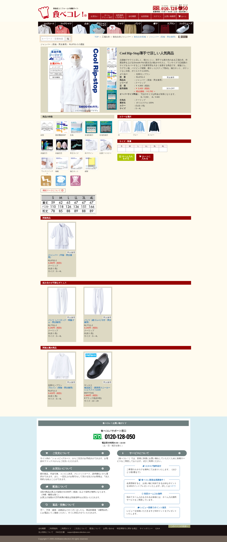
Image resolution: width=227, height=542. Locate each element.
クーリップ (140, 83)
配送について (95, 528)
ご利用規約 (53, 528)
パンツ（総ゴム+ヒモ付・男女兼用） (97, 321)
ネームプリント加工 (107, 16)
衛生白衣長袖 (140, 37)
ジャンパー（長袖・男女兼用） (163, 37)
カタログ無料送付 (152, 466)
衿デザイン (89, 153)
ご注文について (80, 528)
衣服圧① (44, 153)
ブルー (135, 135)
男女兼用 (170, 77)
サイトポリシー (146, 528)
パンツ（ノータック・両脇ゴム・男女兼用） (61, 321)
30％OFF (170, 88)
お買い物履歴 (170, 16)
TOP (97, 37)
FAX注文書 (60, 532)
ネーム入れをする (126, 157)
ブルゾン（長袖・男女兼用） (61, 388)
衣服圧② (58, 153)
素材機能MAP (60, 135)
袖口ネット (74, 171)
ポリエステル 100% (145, 103)
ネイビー (151, 135)
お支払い (94, 16)
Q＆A (157, 528)
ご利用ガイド (65, 528)
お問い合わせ (108, 528)
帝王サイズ (74, 153)
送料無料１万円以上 (119, 16)
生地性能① (89, 135)
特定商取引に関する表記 (127, 528)
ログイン (157, 16)
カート (182, 16)
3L (155, 146)
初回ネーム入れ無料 (152, 494)
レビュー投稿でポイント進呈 (152, 507)
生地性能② (104, 135)
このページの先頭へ (179, 526)
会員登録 (145, 16)
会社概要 (132, 16)
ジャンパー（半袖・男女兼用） (60, 256)
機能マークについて (53, 190)
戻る (182, 37)
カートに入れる (145, 157)
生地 (71, 135)
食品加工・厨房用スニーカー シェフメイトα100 (98, 389)
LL (146, 146)
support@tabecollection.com (78, 532)
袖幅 (57, 171)
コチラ (173, 486)
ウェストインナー (47, 172)
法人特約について (45, 532)
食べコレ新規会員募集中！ (152, 480)
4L (163, 146)
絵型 (42, 135)
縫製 (86, 171)
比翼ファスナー (105, 153)
